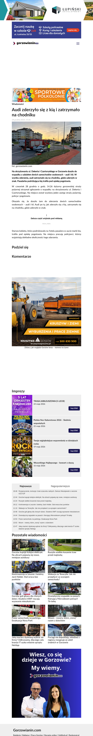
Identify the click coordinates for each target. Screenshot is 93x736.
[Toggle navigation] (78, 44)
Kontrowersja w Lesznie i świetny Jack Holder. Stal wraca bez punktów (44, 505)
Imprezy (18, 391)
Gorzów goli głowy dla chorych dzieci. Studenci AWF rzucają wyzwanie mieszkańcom (49, 512)
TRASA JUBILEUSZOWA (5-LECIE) (49, 401)
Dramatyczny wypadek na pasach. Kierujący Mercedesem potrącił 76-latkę (45, 515)
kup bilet (74, 408)
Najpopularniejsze (60, 486)
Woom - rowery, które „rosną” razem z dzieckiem (36, 523)
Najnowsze (26, 486)
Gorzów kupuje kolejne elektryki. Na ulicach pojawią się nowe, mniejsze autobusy (48, 497)
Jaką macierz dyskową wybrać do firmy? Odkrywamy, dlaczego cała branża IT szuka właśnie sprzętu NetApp (49, 527)
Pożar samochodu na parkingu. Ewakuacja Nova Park (38, 519)
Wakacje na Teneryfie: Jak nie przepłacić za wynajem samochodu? (42, 508)
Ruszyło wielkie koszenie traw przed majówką (35, 501)
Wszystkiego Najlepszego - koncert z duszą (54, 463)
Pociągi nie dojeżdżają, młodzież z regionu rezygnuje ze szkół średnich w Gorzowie (64, 640)
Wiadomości (18, 104)
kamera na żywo (62, 348)
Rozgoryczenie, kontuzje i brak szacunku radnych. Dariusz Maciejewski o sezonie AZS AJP (48, 492)
